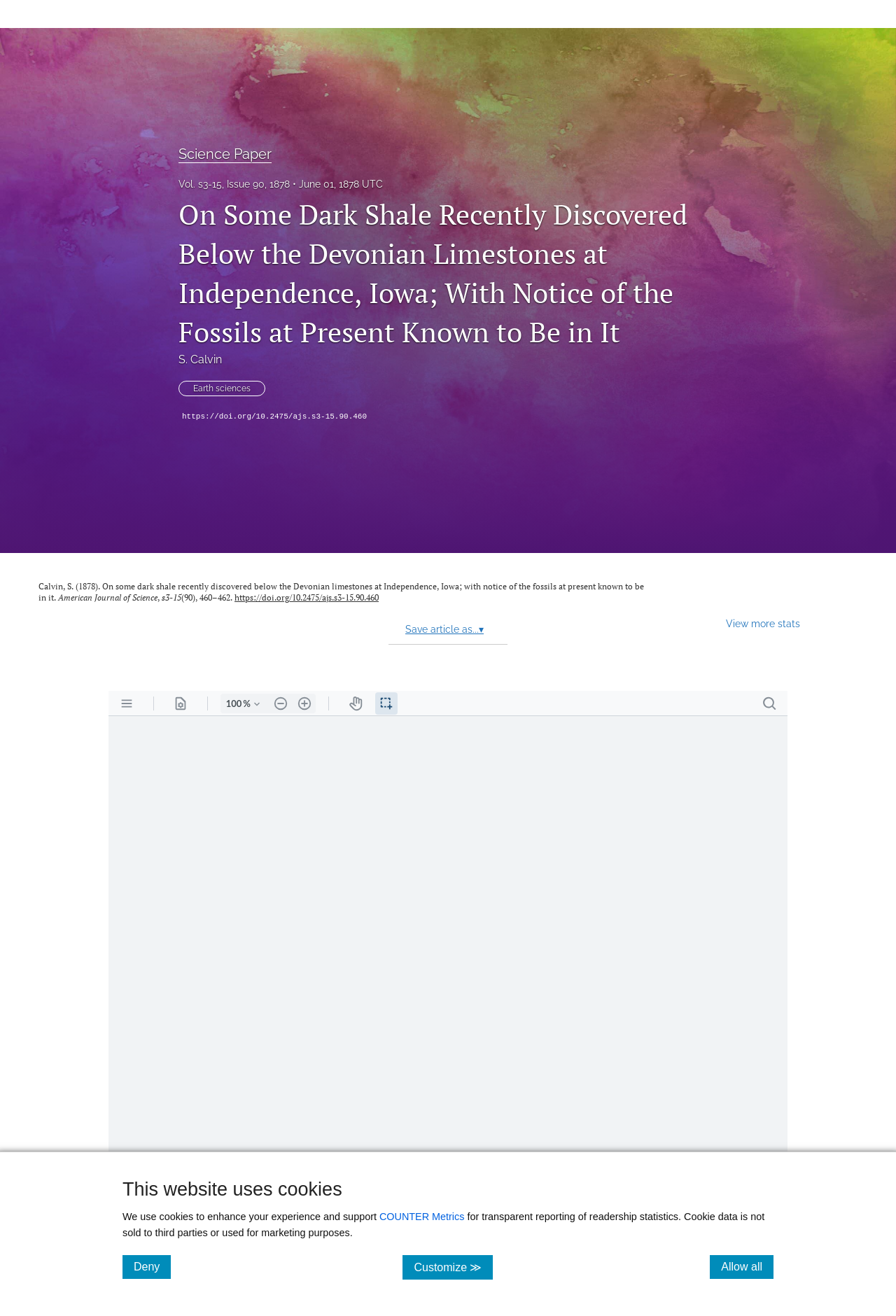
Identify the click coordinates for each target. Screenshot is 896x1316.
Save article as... (444, 629)
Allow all (747, 1266)
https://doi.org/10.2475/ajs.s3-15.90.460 (274, 416)
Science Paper (225, 154)
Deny (152, 1266)
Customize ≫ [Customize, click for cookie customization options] (453, 1266)
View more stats (763, 623)
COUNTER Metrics (422, 1216)
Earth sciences (222, 388)
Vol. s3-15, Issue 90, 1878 (234, 184)
